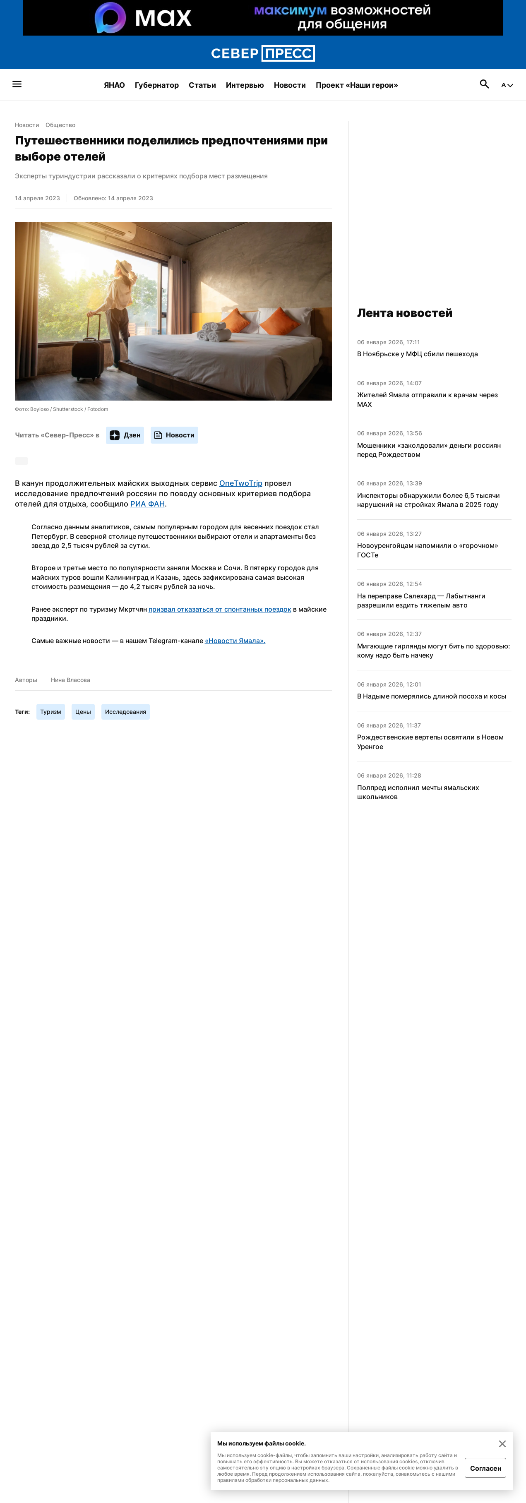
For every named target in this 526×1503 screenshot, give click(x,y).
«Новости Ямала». (235, 640)
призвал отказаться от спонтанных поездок (220, 609)
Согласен (485, 1468)
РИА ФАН (147, 503)
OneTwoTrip (240, 483)
